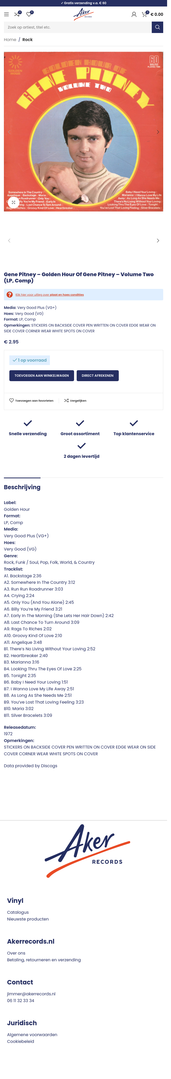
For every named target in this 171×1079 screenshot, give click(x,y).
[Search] (83, 27)
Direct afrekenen (98, 375)
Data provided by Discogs (30, 766)
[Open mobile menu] (6, 14)
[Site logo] (83, 14)
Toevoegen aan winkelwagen (42, 375)
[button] (9, 132)
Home (10, 40)
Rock (27, 40)
